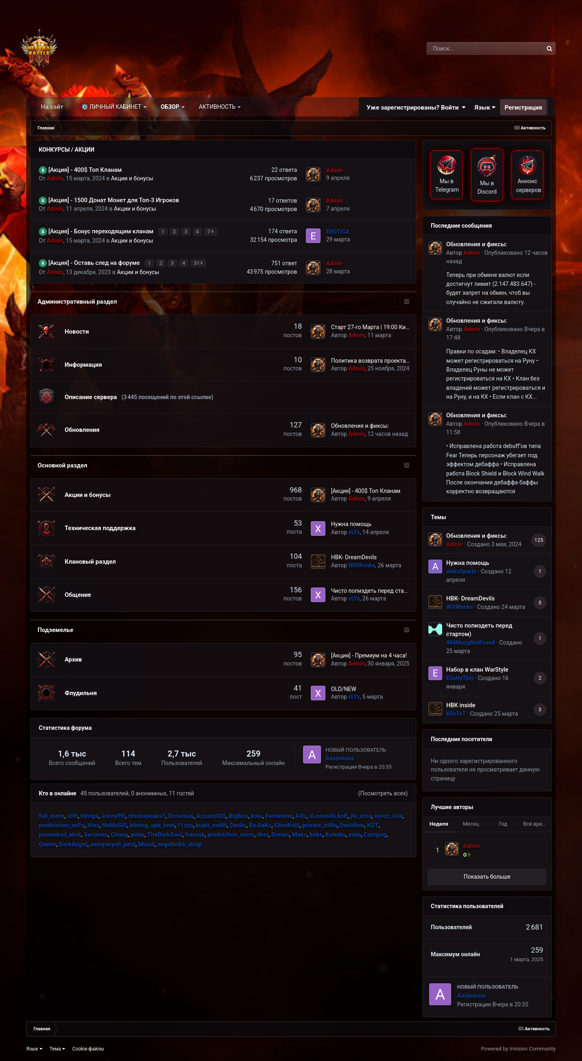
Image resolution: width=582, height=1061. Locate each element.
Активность (218, 107)
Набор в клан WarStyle (477, 669)
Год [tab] (503, 824)
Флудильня (81, 690)
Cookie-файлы (88, 1049)
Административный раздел (77, 299)
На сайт (52, 106)
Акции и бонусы (132, 178)
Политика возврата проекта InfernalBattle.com (392, 358)
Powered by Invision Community (518, 1049)
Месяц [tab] (471, 824)
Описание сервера (91, 395)
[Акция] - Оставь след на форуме (94, 261)
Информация (83, 362)
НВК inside (460, 705)
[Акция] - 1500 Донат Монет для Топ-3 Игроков (113, 200)
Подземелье (55, 627)
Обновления (82, 427)
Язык (485, 107)
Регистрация (523, 107)
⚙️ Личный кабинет (112, 107)
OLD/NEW (343, 686)
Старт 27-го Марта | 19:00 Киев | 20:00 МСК (387, 325)
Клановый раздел (90, 559)
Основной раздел (62, 463)
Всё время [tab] (536, 824)
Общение (78, 592)
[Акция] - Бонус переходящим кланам (101, 231)
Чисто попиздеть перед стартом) (375, 588)
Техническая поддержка (100, 525)
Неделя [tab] (439, 824)
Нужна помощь (351, 521)
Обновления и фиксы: (360, 424)
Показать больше (487, 876)
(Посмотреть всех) (383, 791)
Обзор (171, 107)
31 (199, 261)
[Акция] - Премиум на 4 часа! (369, 653)
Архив (73, 657)
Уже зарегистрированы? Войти (416, 107)
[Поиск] (469, 48)
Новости (77, 329)
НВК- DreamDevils (354, 555)
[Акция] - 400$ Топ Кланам (85, 169)
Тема (57, 1049)
